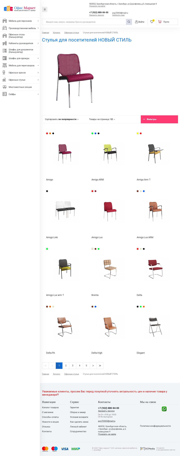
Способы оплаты (50, 417)
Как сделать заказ (79, 422)
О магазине (47, 412)
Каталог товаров (50, 408)
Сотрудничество (78, 431)
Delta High (97, 352)
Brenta (95, 295)
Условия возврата (79, 417)
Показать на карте (97, 6)
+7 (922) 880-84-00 (98, 12)
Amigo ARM (98, 179)
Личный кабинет (78, 427)
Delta (139, 295)
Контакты (47, 431)
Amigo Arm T (144, 179)
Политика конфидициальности (155, 426)
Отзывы (46, 427)
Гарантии (74, 408)
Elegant (141, 352)
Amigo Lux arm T (55, 295)
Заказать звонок (96, 15)
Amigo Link (52, 237)
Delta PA (50, 352)
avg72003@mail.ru (120, 13)
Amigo (49, 179)
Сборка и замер (78, 412)
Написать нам (118, 15)
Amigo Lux (97, 237)
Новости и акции (50, 422)
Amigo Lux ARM (145, 237)
